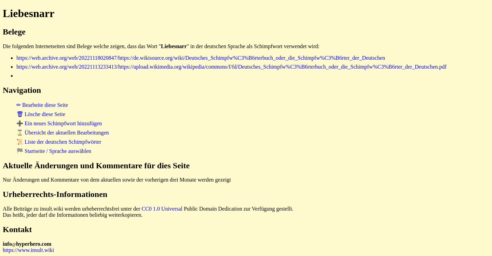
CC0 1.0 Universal (162, 209)
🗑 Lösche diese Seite (40, 114)
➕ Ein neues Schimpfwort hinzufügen (59, 123)
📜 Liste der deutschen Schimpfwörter (58, 142)
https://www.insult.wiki (28, 250)
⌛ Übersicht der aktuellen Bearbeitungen (62, 133)
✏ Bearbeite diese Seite (42, 105)
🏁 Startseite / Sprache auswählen (53, 151)
